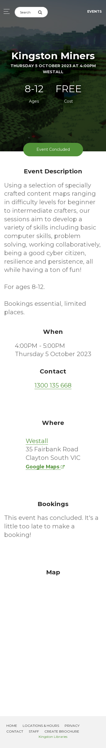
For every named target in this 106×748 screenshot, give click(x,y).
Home (11, 726)
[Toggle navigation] (5, 11)
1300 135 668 (53, 385)
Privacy (72, 726)
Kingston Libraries (53, 737)
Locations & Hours (41, 726)
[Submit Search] (43, 12)
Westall (37, 441)
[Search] (26, 12)
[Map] (53, 636)
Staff (34, 731)
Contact (14, 731)
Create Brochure (61, 731)
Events (94, 11)
